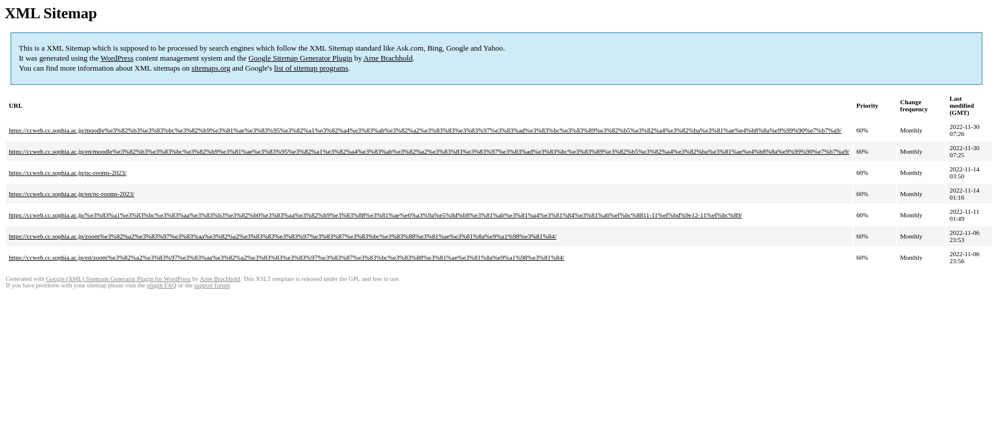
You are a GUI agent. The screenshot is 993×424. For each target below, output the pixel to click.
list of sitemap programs (311, 68)
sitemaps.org (210, 68)
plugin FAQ (161, 285)
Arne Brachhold (387, 58)
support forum (212, 285)
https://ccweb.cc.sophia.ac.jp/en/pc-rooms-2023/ (71, 193)
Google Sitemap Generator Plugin (301, 58)
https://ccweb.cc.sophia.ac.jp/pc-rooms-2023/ (68, 172)
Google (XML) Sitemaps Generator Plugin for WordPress (118, 279)
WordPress (117, 58)
